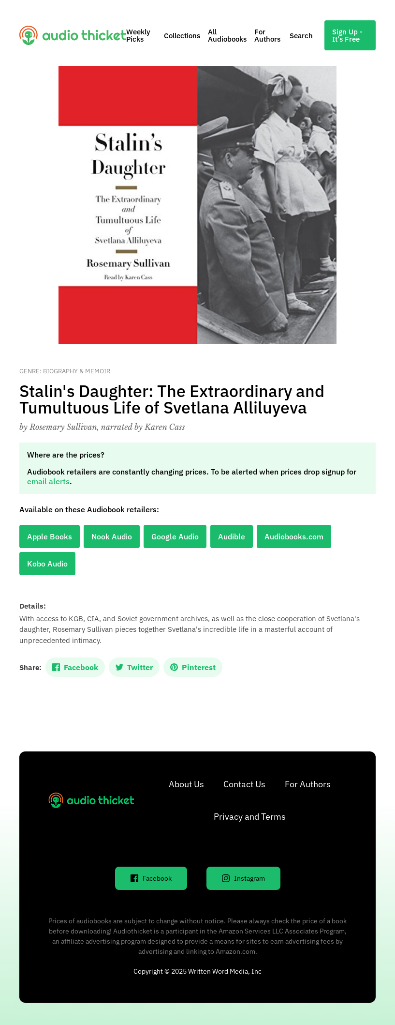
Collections (182, 35)
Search (301, 35)
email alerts (48, 481)
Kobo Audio (47, 563)
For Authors (267, 35)
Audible (231, 536)
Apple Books (49, 536)
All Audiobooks (227, 35)
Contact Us (244, 784)
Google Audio (175, 536)
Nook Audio (111, 536)
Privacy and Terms (250, 816)
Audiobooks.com (293, 536)
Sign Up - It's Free (347, 35)
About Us (186, 784)
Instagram (243, 878)
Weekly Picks (138, 35)
